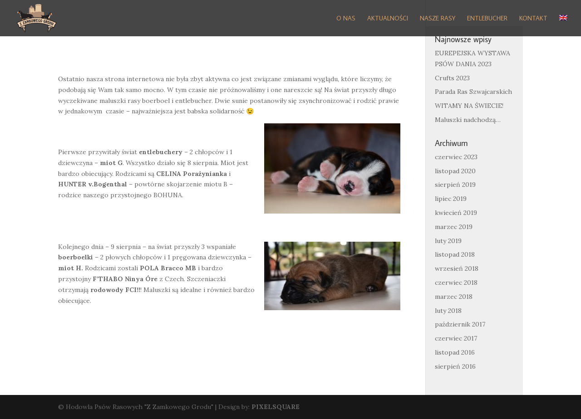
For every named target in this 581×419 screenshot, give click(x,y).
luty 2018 (448, 311)
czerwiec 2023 (456, 157)
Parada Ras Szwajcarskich (473, 92)
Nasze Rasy (437, 18)
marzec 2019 (454, 227)
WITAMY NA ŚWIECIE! (469, 106)
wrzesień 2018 (456, 268)
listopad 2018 (455, 254)
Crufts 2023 (452, 78)
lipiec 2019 (451, 199)
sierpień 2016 (455, 366)
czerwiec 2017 (456, 338)
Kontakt (533, 18)
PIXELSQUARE (275, 407)
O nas (345, 18)
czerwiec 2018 (456, 282)
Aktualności (387, 18)
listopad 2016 (455, 352)
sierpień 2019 (455, 184)
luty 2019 (448, 241)
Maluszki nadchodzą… (468, 120)
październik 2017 (460, 324)
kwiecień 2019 (456, 213)
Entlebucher (487, 18)
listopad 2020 (455, 171)
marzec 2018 (454, 296)
